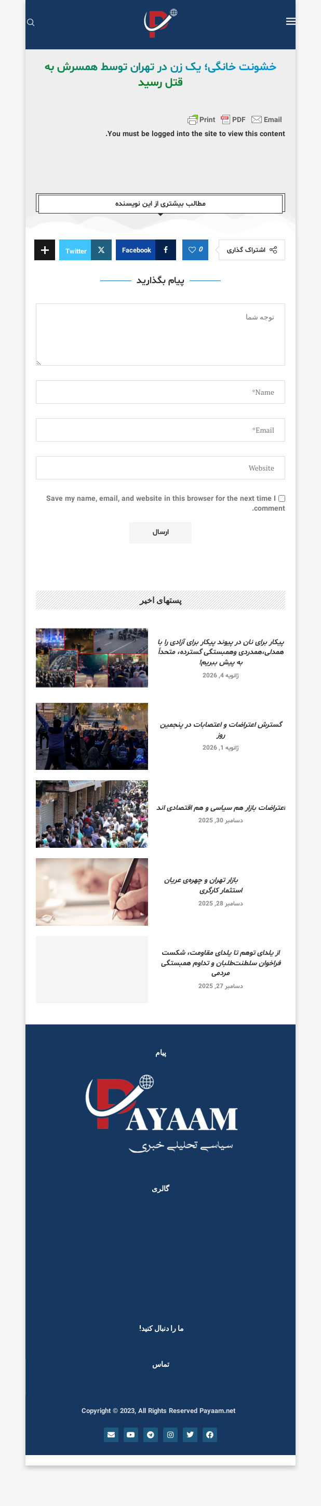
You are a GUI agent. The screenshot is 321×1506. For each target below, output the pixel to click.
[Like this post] (192, 250)
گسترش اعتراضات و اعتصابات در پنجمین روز (221, 730)
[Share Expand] (44, 249)
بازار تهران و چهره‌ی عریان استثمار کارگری (220, 885)
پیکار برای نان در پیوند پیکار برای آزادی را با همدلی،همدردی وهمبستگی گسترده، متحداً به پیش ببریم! (220, 652)
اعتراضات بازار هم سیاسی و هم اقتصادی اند (220, 808)
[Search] (30, 24)
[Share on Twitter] (85, 249)
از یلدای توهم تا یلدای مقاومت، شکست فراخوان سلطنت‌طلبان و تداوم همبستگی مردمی (220, 963)
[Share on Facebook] (146, 249)
